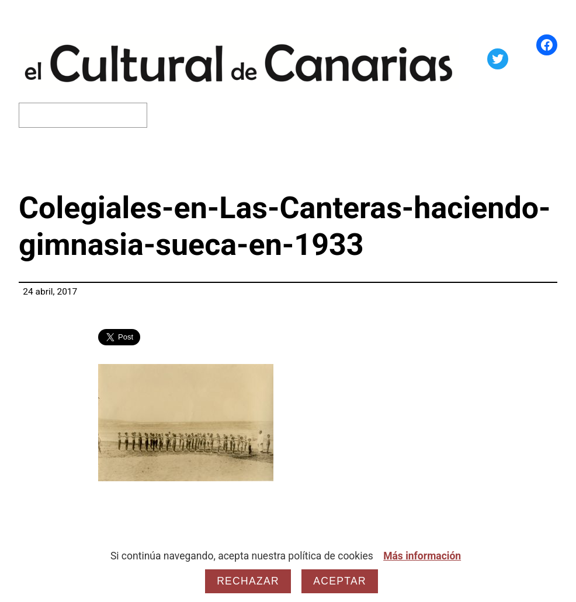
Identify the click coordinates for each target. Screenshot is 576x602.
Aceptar (339, 581)
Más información (422, 556)
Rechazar (248, 581)
